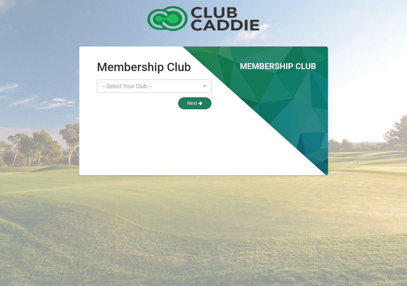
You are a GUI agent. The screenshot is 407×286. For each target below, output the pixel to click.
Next (194, 103)
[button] (154, 86)
